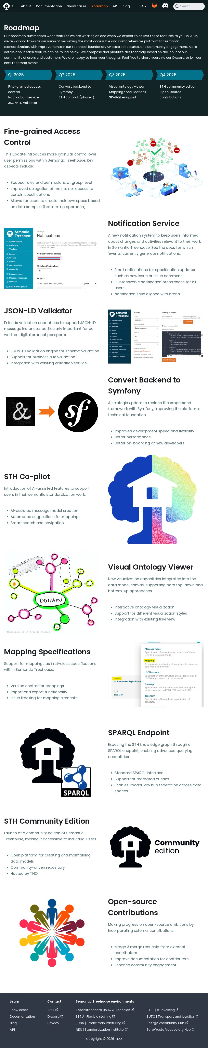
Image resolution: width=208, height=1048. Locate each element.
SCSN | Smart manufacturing (100, 1023)
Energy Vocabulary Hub (167, 1023)
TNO (52, 1010)
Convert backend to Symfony (75, 89)
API (115, 6)
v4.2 (143, 6)
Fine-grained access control (24, 89)
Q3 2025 (117, 75)
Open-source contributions (170, 95)
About (26, 6)
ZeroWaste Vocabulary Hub (170, 1029)
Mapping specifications (127, 92)
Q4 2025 (168, 75)
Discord (55, 1016)
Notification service (23, 97)
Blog (126, 6)
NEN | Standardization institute (101, 1029)
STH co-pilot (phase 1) (76, 97)
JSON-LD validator (22, 102)
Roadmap (99, 6)
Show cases (77, 6)
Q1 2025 (16, 75)
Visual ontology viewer (127, 86)
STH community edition (178, 86)
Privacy (53, 1023)
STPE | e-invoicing (162, 1010)
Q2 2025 (67, 75)
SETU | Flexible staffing (95, 1016)
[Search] (189, 6)
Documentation (49, 6)
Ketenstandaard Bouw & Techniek (105, 1010)
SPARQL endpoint (122, 97)
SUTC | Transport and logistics (172, 1016)
